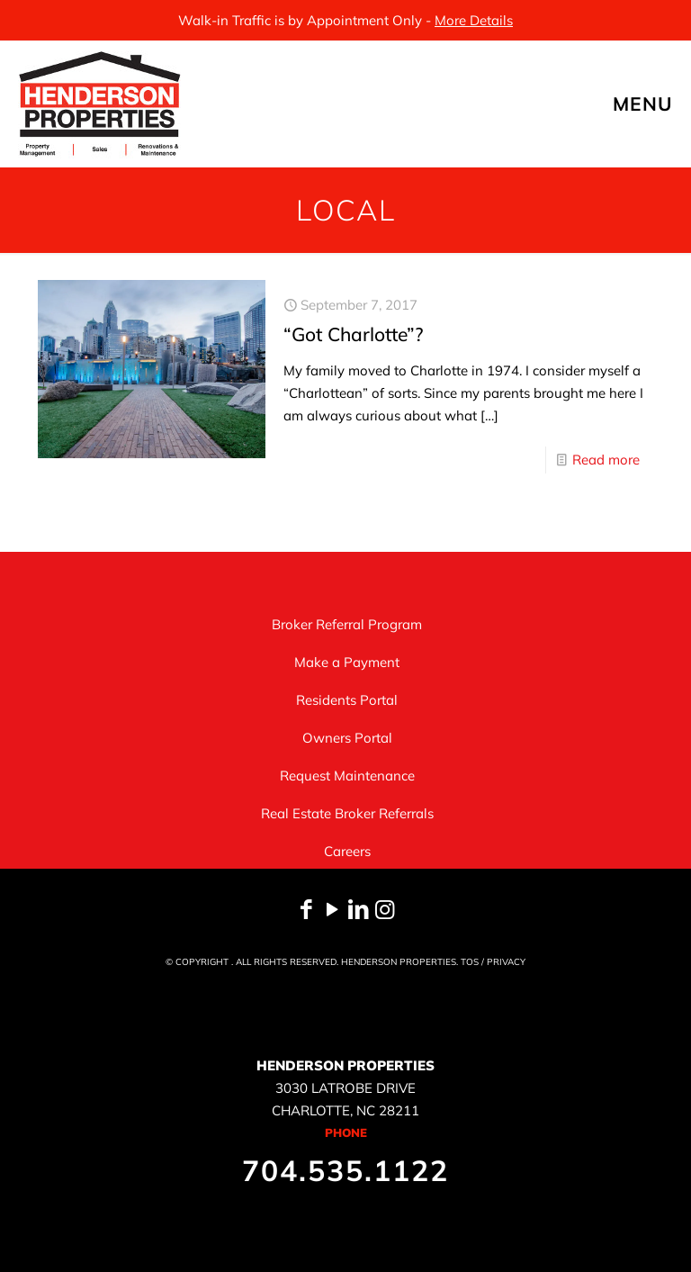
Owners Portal (347, 737)
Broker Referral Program (347, 624)
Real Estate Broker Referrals (347, 813)
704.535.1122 (345, 1170)
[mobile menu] (662, 103)
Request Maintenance (347, 775)
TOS (470, 962)
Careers (347, 851)
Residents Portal (347, 699)
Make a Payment (346, 662)
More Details (474, 20)
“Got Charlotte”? (353, 334)
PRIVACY (506, 962)
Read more (606, 459)
